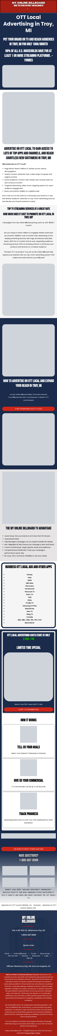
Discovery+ (35, 889)
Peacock (6, 892)
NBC (23, 620)
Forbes (28, 60)
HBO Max (26, 889)
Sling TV (11, 895)
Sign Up (29, 958)
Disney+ (8, 889)
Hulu (14, 889)
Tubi (20, 892)
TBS (31, 620)
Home (7, 953)
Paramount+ (46, 889)
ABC (19, 620)
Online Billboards (20, 953)
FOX (40, 620)
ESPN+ (19, 889)
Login (46, 956)
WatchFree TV (48, 892)
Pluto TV (14, 892)
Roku (25, 892)
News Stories (45, 953)
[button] (28, 9)
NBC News (28, 895)
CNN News (37, 895)
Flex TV (4, 895)
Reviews (25, 956)
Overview (37, 905)
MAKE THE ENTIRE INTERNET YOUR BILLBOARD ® (28, 5)
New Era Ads (13, 956)
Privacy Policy (30, 1033)
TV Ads (33, 953)
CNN (28, 620)
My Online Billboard (28, 2)
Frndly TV (29, 603)
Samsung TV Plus (35, 892)
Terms (38, 1033)
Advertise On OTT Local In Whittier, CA (16, 905)
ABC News (19, 895)
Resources (36, 956)
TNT (35, 620)
